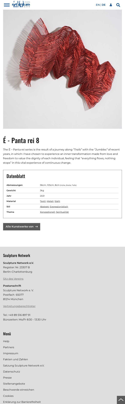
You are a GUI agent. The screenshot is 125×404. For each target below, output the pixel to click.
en (98, 4)
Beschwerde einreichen (18, 389)
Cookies (8, 395)
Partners (8, 347)
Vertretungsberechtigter (19, 306)
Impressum (10, 353)
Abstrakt (44, 206)
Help (6, 341)
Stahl (57, 201)
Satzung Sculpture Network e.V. (23, 365)
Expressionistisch (59, 206)
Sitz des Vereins (13, 278)
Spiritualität (62, 212)
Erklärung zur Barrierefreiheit (22, 402)
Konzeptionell (47, 212)
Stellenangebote (14, 383)
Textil (43, 201)
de (104, 4)
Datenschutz (11, 371)
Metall (50, 201)
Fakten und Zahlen (15, 359)
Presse (7, 377)
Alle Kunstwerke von (22, 226)
